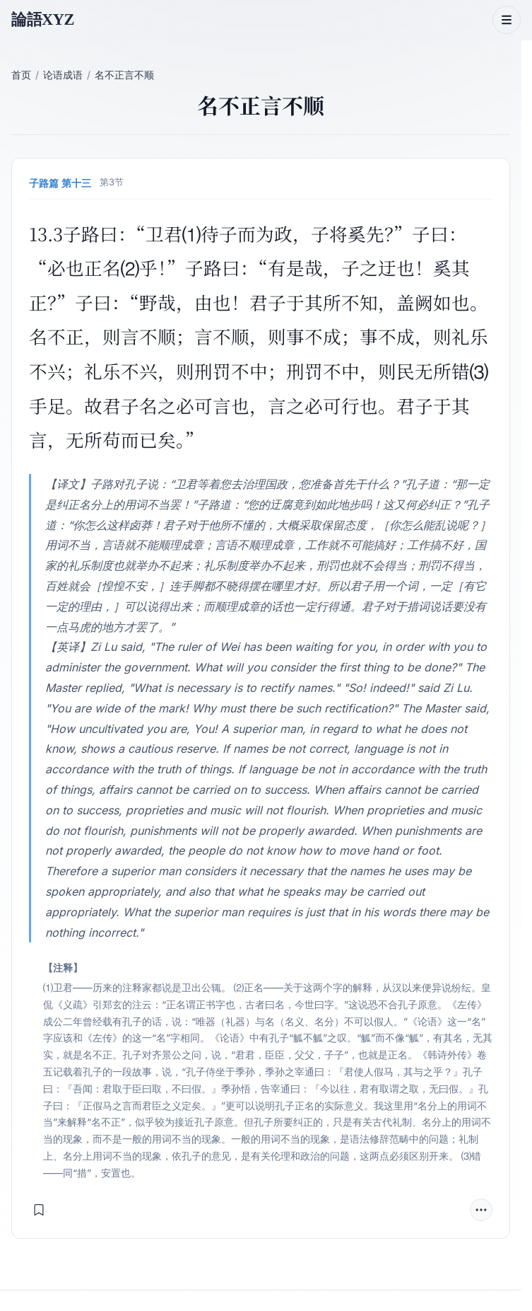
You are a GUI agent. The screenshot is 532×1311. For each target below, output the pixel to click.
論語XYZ (42, 19)
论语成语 (63, 75)
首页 (21, 75)
